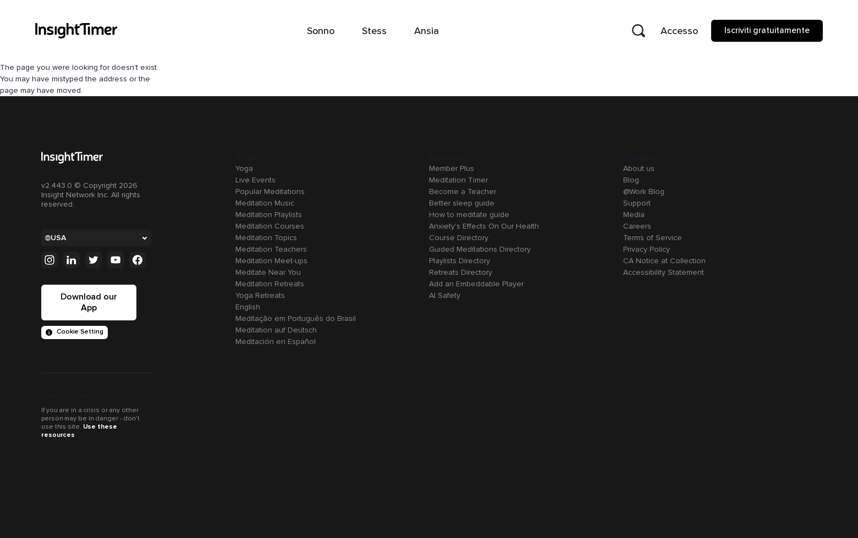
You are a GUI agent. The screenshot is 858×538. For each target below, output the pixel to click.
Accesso (679, 31)
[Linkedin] (71, 260)
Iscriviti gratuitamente (767, 30)
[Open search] (639, 31)
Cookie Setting (74, 332)
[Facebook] (137, 260)
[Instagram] (49, 260)
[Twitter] (93, 260)
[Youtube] (115, 260)
